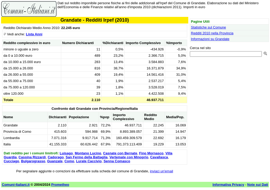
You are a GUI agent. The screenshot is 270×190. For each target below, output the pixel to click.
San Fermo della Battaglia (87, 157)
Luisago (66, 153)
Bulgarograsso (33, 161)
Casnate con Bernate (120, 153)
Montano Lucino (88, 153)
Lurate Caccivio (89, 161)
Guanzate (55, 161)
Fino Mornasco (151, 153)
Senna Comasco (117, 161)
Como (69, 161)
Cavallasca (159, 157)
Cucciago (11, 161)
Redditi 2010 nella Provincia (212, 33)
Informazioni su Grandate (210, 39)
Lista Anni (34, 34)
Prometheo (60, 185)
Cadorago (56, 157)
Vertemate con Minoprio (128, 157)
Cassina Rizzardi (32, 157)
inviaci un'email (161, 171)
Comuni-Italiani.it (16, 185)
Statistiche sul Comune (208, 27)
